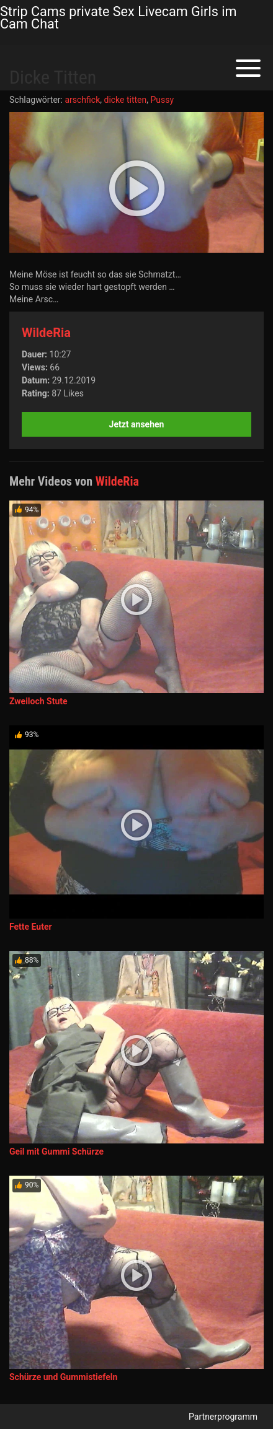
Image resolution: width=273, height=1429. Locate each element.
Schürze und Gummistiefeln (63, 1377)
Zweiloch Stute (38, 701)
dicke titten (125, 100)
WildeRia (46, 332)
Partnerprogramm (223, 1417)
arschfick (82, 100)
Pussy (162, 100)
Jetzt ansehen (136, 424)
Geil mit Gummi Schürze (56, 1151)
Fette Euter (30, 927)
